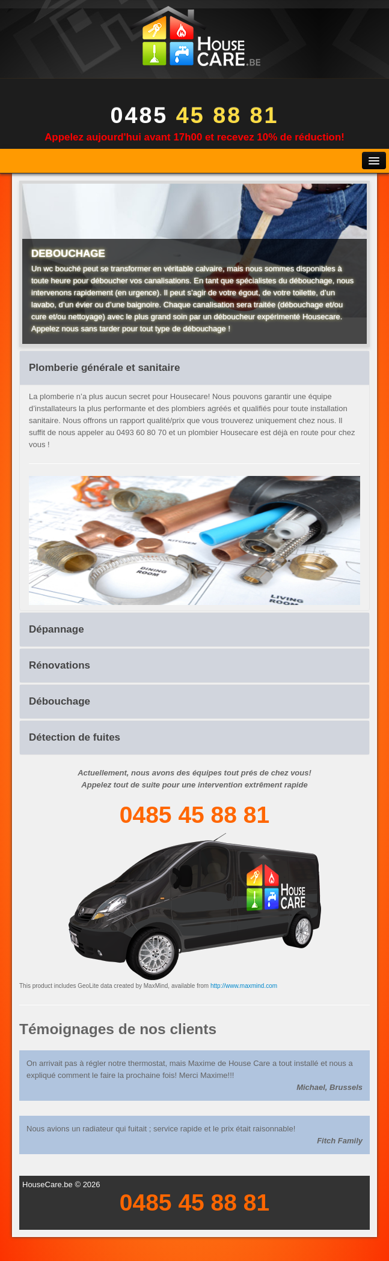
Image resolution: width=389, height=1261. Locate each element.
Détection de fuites (74, 737)
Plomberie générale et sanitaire (104, 367)
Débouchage (59, 701)
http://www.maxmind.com (243, 986)
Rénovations (59, 665)
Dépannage (56, 629)
